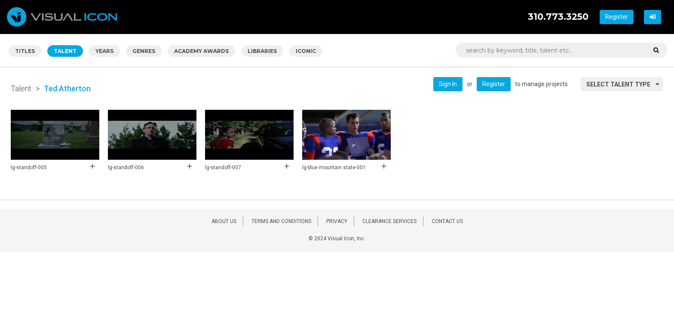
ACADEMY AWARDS (201, 51)
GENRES (143, 51)
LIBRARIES (262, 51)
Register (616, 16)
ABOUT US (223, 221)
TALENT (65, 51)
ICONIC (306, 51)
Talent (21, 88)
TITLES (25, 51)
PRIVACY (336, 221)
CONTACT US (447, 221)
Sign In (448, 84)
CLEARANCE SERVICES (389, 221)
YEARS (104, 51)
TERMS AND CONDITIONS (281, 221)
